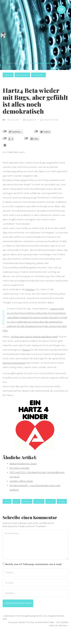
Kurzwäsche (22, 75)
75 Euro (26, 349)
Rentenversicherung (14, 362)
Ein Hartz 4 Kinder (19, 467)
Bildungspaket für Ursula (23, 463)
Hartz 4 (39, 501)
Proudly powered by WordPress (48, 63)
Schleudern (38, 75)
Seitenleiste (3, 317)
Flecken (8, 75)
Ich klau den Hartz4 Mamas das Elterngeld (34, 336)
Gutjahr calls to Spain (21, 481)
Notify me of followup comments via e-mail (33, 564)
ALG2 (7, 501)
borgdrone (29, 119)
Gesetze (27, 501)
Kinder (61, 501)
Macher (30, 289)
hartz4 (50, 501)
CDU (16, 501)
